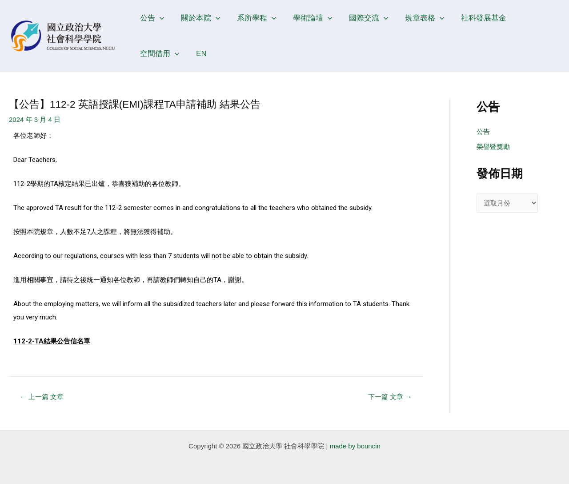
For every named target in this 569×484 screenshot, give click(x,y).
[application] (158, 18)
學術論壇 (307, 18)
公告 (151, 18)
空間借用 (532, 18)
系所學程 (252, 18)
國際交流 (362, 18)
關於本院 (198, 18)
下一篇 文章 (390, 396)
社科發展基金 (474, 17)
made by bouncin (355, 446)
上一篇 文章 (42, 396)
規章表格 (416, 18)
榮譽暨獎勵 (493, 146)
